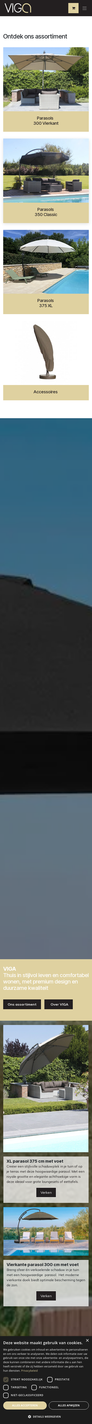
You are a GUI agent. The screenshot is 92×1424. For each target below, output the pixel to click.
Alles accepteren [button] (25, 1405)
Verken (46, 1192)
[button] (46, 1416)
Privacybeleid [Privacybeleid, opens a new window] (29, 1370)
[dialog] (46, 1380)
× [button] (87, 1340)
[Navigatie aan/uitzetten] (84, 8)
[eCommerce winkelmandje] (73, 8)
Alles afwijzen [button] (69, 1405)
